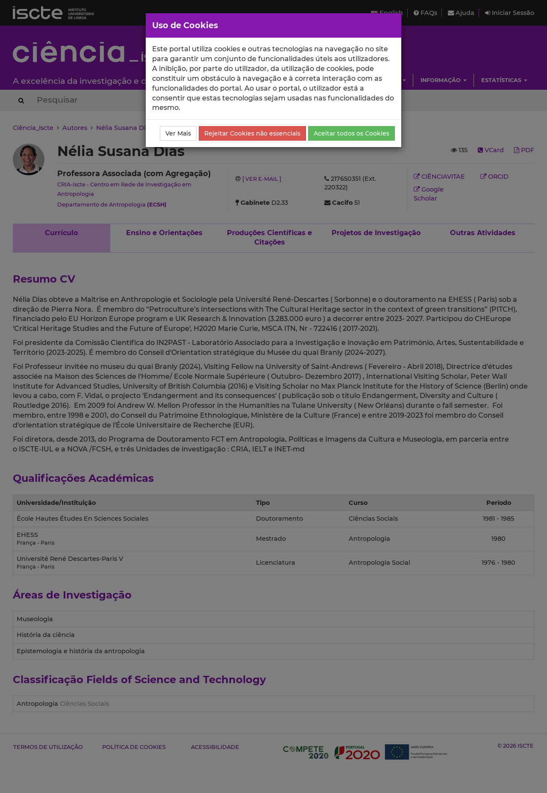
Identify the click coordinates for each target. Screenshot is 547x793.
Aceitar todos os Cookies (351, 133)
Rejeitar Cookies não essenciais (252, 133)
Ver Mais (178, 133)
